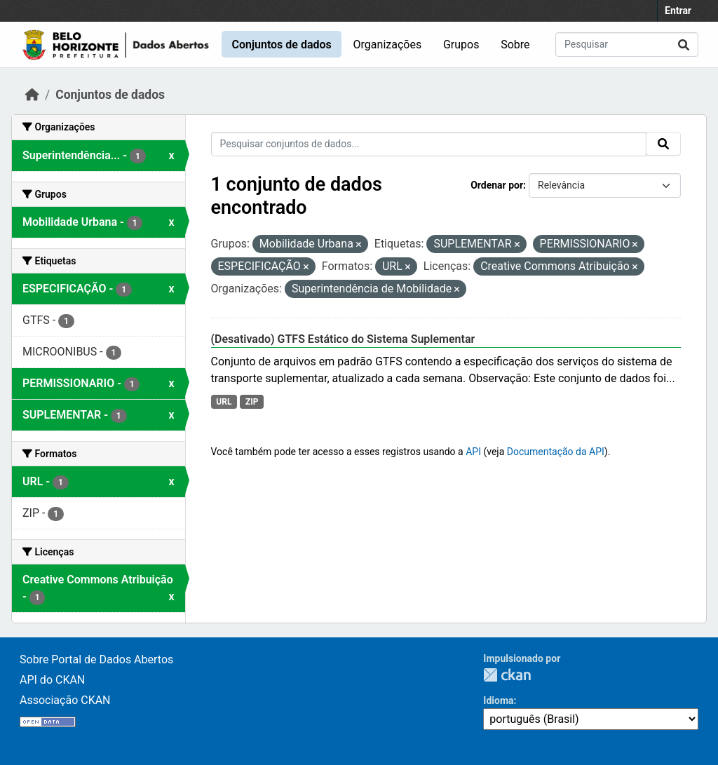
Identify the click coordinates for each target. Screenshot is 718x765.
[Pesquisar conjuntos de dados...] (626, 44)
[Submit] (683, 44)
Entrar (678, 10)
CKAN (507, 675)
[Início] (32, 95)
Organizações (387, 44)
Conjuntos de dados (281, 44)
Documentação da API (555, 451)
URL (223, 402)
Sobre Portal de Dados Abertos (96, 659)
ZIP (252, 402)
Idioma (498, 700)
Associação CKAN (65, 700)
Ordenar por (496, 185)
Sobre (515, 44)
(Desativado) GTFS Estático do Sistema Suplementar (343, 339)
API (473, 451)
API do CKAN (52, 679)
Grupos (461, 44)
